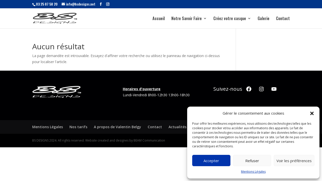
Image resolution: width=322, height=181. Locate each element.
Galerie (263, 19)
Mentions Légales (253, 171)
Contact (283, 19)
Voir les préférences (294, 160)
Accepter (211, 160)
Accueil (158, 19)
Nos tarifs (78, 126)
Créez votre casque (229, 19)
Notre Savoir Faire (186, 19)
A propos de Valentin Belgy (117, 126)
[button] (311, 113)
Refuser (252, 160)
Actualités (177, 126)
